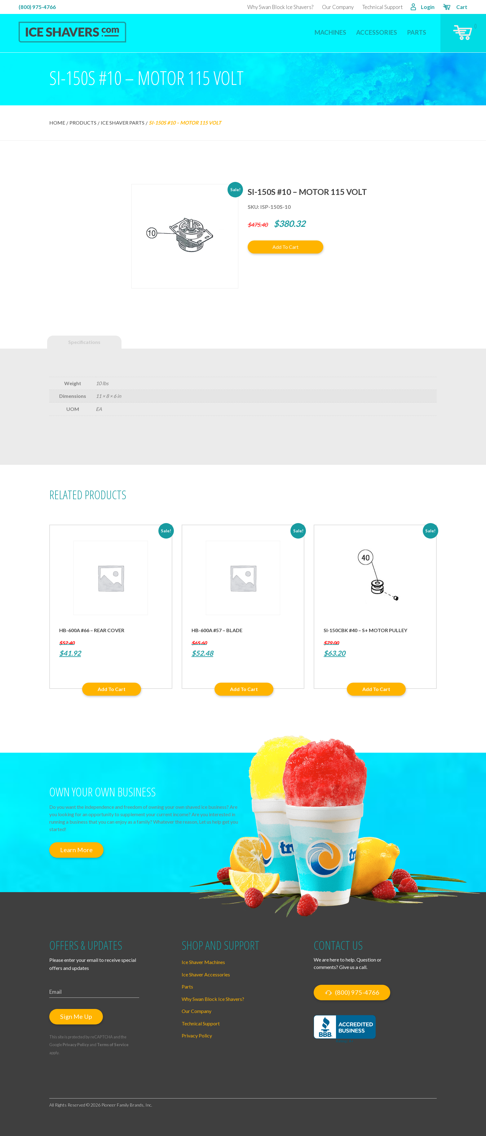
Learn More (76, 849)
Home (57, 122)
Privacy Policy (76, 1044)
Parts (416, 32)
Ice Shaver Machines (203, 962)
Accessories (376, 32)
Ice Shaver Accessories (206, 974)
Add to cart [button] (112, 689)
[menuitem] (330, 28)
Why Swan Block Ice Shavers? (280, 7)
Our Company (338, 7)
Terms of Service (113, 1044)
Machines (330, 32)
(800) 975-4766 (37, 7)
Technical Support (382, 7)
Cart (454, 7)
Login (422, 7)
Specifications (84, 342)
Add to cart (285, 247)
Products (82, 122)
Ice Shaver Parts (122, 122)
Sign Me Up (76, 1016)
